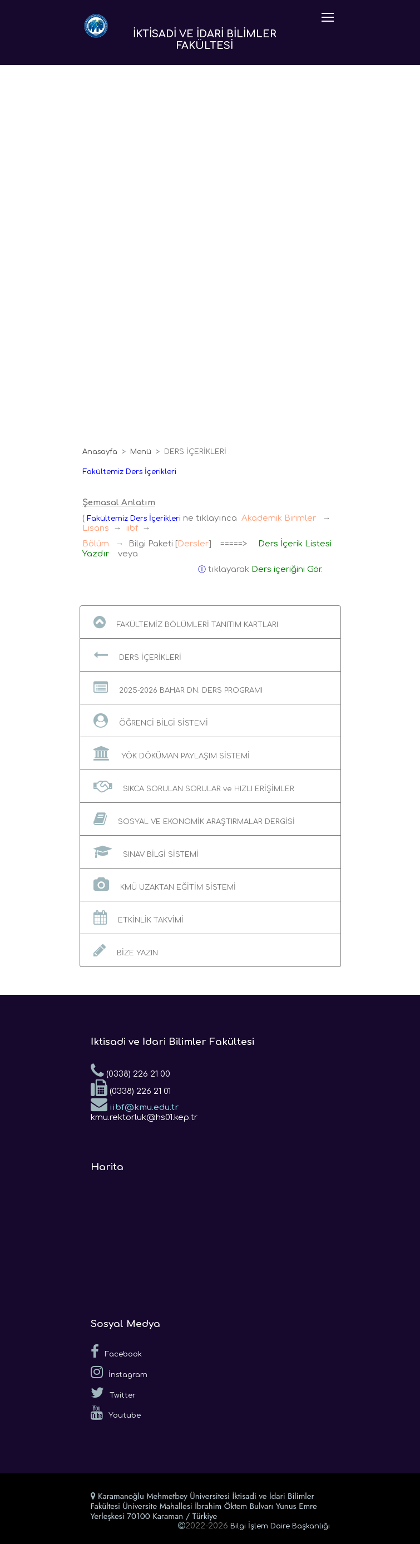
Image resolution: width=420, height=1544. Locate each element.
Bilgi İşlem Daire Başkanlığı (280, 1526)
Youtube (116, 1412)
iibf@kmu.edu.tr (135, 1104)
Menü (140, 452)
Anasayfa (99, 452)
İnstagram (119, 1372)
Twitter (113, 1392)
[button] (210, 622)
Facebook (116, 1351)
